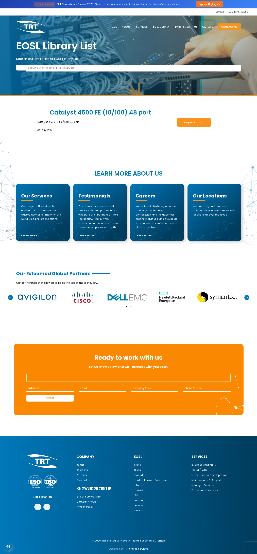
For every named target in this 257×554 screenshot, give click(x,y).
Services (142, 27)
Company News (86, 501)
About (126, 27)
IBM (136, 495)
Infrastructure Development (209, 475)
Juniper (138, 500)
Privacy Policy (85, 506)
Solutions (82, 470)
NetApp (138, 510)
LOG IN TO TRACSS (238, 11)
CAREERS (207, 27)
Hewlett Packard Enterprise (150, 480)
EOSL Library (161, 27)
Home (113, 27)
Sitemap (160, 540)
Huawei (138, 490)
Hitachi (138, 485)
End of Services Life (89, 496)
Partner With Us (186, 27)
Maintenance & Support (206, 480)
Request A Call (194, 122)
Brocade (139, 475)
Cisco (137, 470)
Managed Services (203, 485)
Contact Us (229, 27)
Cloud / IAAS (199, 470)
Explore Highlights (209, 4)
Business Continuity (204, 465)
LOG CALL (219, 11)
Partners (82, 475)
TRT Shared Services (136, 548)
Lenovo (138, 505)
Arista (137, 465)
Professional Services (205, 490)
